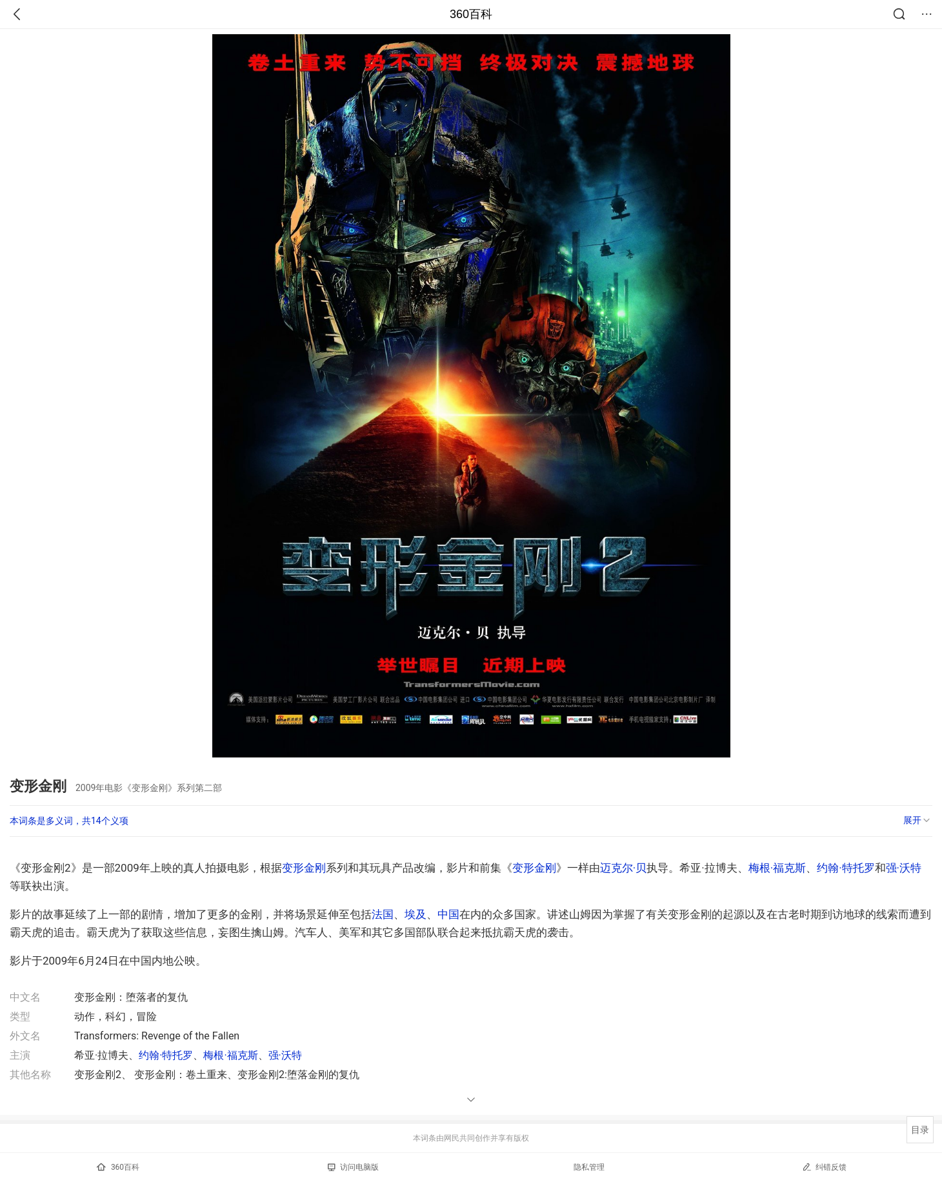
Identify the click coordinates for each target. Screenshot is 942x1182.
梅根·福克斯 (777, 867)
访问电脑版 (353, 1167)
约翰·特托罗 (845, 867)
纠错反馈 (824, 1167)
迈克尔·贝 (623, 867)
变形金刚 (304, 867)
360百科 (471, 14)
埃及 (415, 914)
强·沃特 (903, 867)
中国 (448, 914)
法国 (383, 914)
